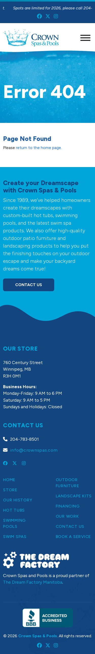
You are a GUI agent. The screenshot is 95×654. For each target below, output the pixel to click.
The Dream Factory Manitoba (32, 582)
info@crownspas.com (34, 450)
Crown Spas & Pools (37, 635)
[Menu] (85, 38)
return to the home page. (39, 147)
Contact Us (28, 284)
